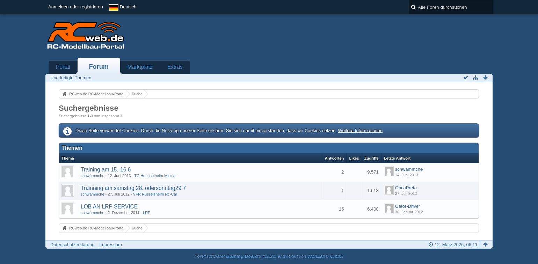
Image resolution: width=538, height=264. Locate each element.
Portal (63, 67)
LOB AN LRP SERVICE (109, 207)
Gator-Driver (407, 206)
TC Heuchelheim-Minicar (155, 176)
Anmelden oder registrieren (75, 6)
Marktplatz (140, 67)
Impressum (110, 244)
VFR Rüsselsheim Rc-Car (155, 194)
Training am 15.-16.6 (106, 170)
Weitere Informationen (360, 130)
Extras (175, 67)
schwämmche (92, 176)
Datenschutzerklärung (72, 244)
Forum (99, 66)
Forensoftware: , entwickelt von (269, 256)
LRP (147, 213)
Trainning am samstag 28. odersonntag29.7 (133, 188)
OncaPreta (406, 187)
